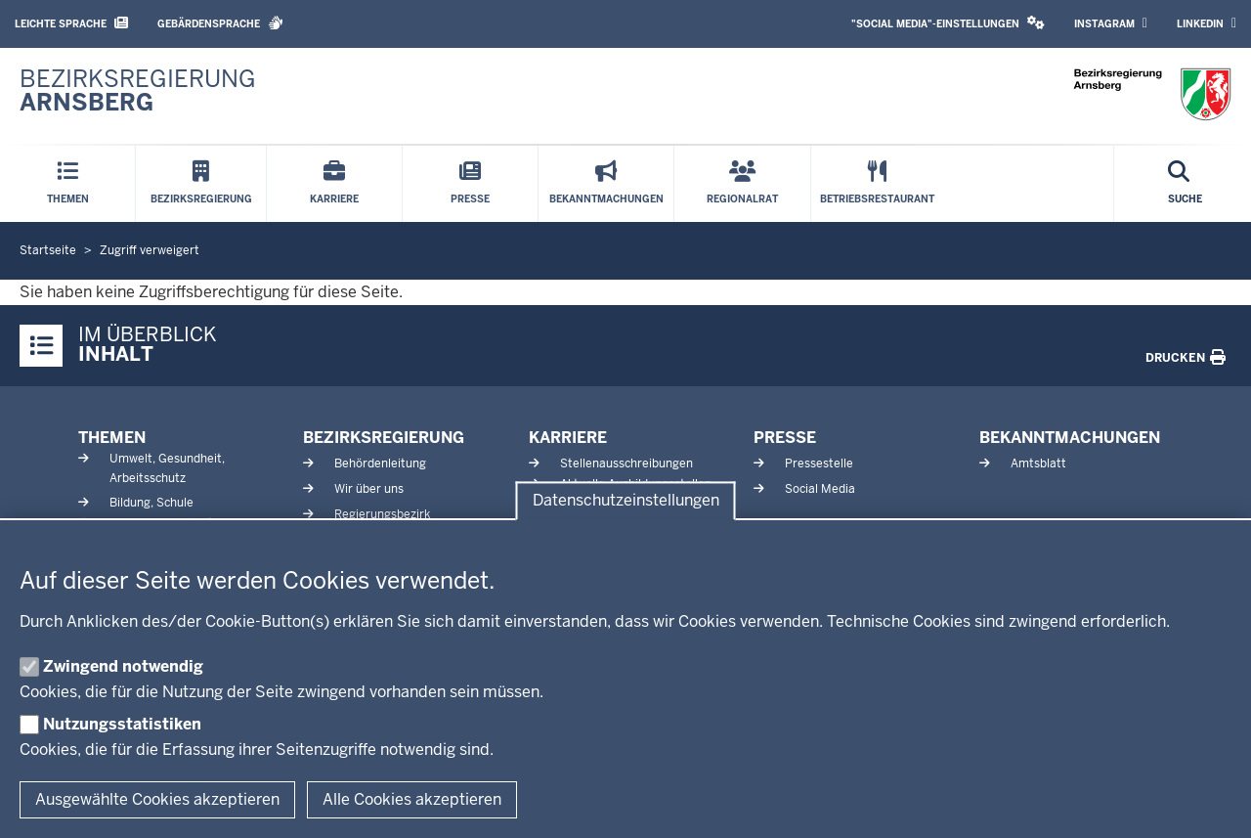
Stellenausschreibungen (626, 463)
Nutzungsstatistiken (122, 724)
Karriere (568, 437)
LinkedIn (1206, 23)
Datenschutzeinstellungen (626, 501)
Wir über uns (369, 489)
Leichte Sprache (71, 23)
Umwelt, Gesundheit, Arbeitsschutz (167, 468)
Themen (112, 437)
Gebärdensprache (220, 23)
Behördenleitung (380, 463)
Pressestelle (819, 463)
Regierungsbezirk (382, 514)
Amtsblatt (1038, 463)
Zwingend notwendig (123, 666)
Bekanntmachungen (1069, 437)
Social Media (820, 489)
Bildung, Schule (151, 502)
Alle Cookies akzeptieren (412, 799)
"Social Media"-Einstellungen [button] (948, 23)
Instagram (1110, 23)
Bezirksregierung (383, 437)
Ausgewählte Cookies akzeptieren (157, 799)
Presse (785, 437)
